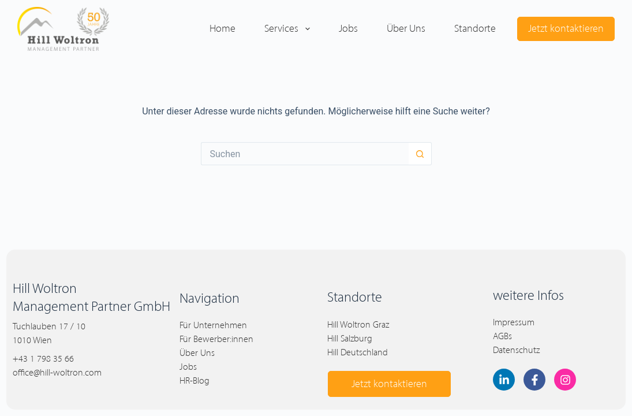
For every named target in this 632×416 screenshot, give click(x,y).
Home (222, 28)
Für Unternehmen (213, 325)
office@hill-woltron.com (57, 372)
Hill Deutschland (357, 352)
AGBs (502, 335)
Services (289, 29)
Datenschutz (516, 349)
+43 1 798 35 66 (43, 358)
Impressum (513, 322)
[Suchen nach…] (305, 153)
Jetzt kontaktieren (566, 28)
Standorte (475, 28)
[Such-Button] (420, 153)
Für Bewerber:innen (216, 338)
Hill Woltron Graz (358, 324)
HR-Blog (194, 380)
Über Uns (197, 352)
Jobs (348, 28)
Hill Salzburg (349, 338)
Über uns (406, 28)
